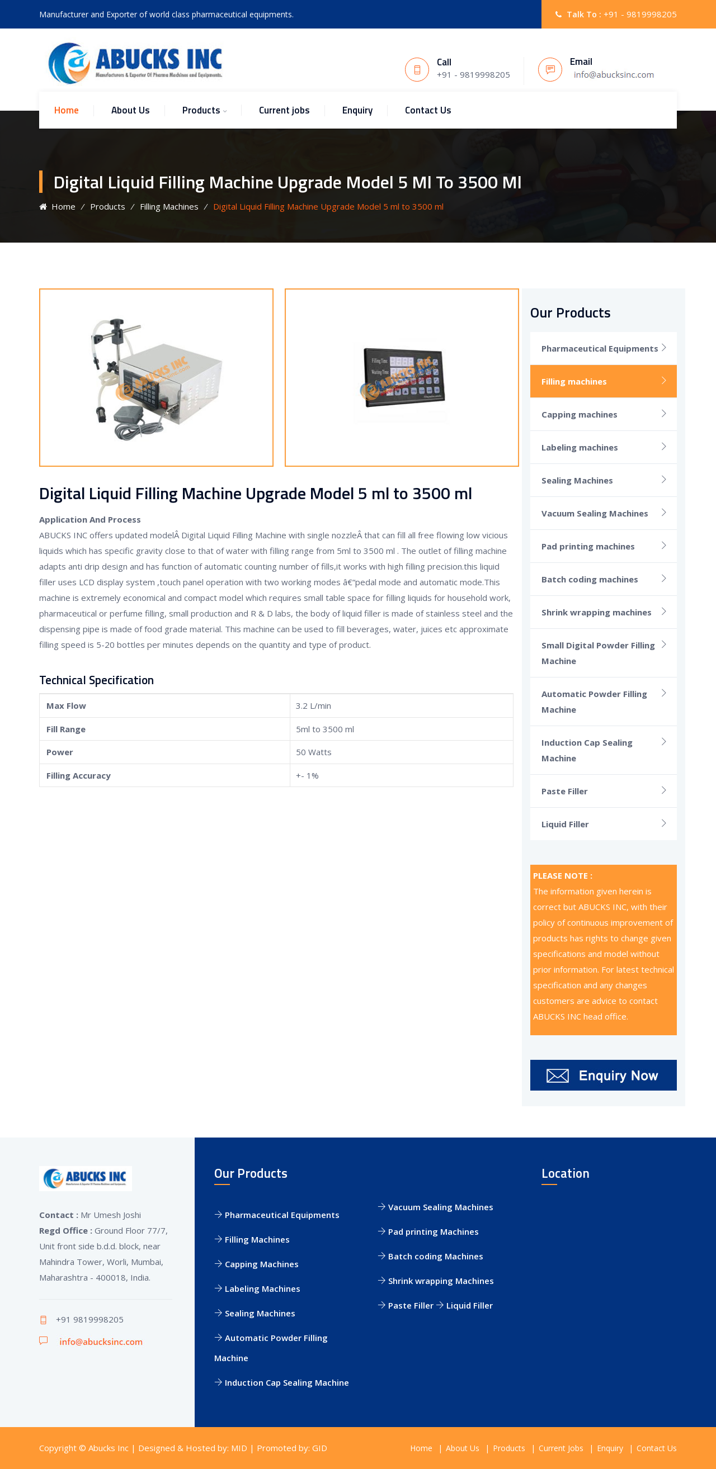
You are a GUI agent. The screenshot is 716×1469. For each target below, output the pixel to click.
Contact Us (428, 110)
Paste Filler (564, 791)
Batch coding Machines (430, 1256)
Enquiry (357, 110)
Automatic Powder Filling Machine (594, 701)
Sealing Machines (577, 480)
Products (201, 110)
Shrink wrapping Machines (436, 1280)
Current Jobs (561, 1448)
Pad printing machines (588, 546)
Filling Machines (169, 206)
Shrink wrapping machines (596, 612)
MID (239, 1447)
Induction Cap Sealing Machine (587, 750)
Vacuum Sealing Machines (594, 513)
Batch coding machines (589, 579)
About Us (130, 110)
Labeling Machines (257, 1288)
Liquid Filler (565, 824)
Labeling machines (579, 447)
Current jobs (284, 110)
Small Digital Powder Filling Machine (598, 652)
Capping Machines (256, 1263)
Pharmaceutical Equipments (599, 348)
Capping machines (579, 414)
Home (66, 110)
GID (319, 1447)
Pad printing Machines (428, 1231)
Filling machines (574, 381)
